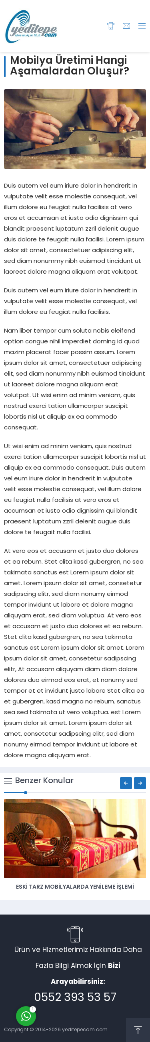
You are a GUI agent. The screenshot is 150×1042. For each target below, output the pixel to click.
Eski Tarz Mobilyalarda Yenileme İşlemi (75, 887)
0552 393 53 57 (75, 998)
